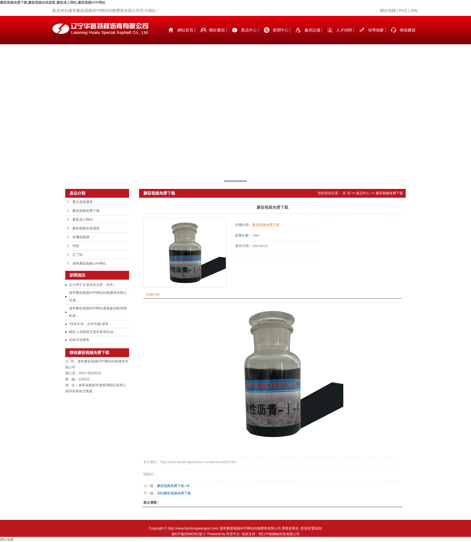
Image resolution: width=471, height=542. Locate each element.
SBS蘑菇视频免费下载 (174, 493)
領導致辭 (376, 30)
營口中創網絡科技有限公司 (279, 534)
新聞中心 (281, 30)
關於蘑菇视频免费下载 (217, 36)
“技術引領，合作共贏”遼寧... (90, 324)
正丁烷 (77, 255)
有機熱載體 (80, 237)
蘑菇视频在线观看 (86, 228)
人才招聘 (344, 30)
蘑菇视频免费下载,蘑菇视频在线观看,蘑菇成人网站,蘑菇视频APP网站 (52, 3)
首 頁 (346, 193)
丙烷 (75, 246)
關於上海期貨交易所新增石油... (92, 332)
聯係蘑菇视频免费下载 (408, 36)
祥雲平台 (233, 534)
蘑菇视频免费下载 (86, 211)
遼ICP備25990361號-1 (188, 534)
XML (414, 10)
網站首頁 (185, 30)
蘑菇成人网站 (82, 220)
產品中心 (249, 30)
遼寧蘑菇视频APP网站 (89, 263)
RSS (403, 10)
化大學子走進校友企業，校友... (92, 285)
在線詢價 (251, 269)
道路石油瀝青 (79, 340)
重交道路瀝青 (82, 202)
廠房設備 (312, 30)
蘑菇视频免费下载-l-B (173, 486)
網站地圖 (388, 10)
